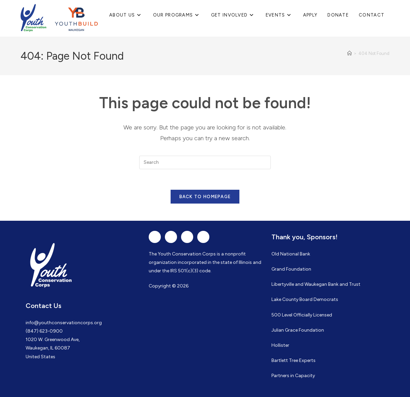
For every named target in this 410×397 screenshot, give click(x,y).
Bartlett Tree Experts (293, 360)
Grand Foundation (291, 269)
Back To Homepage (205, 196)
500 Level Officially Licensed (301, 315)
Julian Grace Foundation (297, 330)
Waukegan (315, 284)
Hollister (280, 345)
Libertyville (282, 284)
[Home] (349, 53)
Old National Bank (290, 254)
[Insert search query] (205, 162)
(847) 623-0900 (44, 331)
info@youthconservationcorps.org (64, 323)
